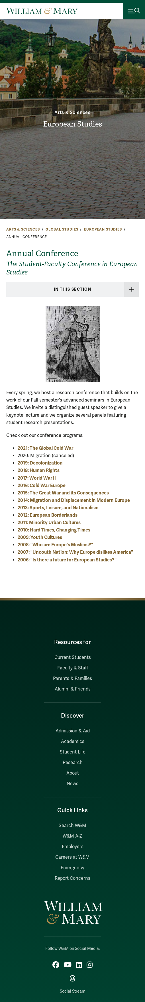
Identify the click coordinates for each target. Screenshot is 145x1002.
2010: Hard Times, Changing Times (54, 530)
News (72, 784)
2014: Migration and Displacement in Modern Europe (74, 500)
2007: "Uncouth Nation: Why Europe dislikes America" (75, 552)
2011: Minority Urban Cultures (49, 523)
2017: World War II (37, 478)
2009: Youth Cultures (40, 537)
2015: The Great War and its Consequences (63, 493)
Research (73, 762)
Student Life (72, 752)
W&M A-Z (72, 836)
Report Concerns (72, 878)
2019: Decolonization (40, 463)
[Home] (41, 11)
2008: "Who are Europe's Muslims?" (55, 545)
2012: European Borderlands (47, 515)
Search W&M (72, 825)
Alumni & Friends (73, 689)
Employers (72, 847)
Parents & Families (72, 678)
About (72, 773)
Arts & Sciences (72, 112)
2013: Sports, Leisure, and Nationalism (58, 508)
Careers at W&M (72, 857)
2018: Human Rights (39, 470)
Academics (72, 741)
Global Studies (62, 229)
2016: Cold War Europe (42, 485)
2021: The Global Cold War (45, 448)
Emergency (72, 868)
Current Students (72, 657)
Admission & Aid (73, 731)
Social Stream (72, 991)
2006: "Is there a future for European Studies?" (67, 560)
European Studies (72, 124)
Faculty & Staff (72, 668)
